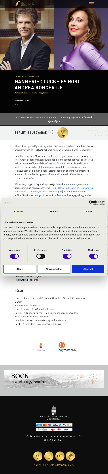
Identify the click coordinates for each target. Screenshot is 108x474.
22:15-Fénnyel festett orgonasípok (44, 191)
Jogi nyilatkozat (53, 440)
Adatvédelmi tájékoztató (65, 436)
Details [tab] (54, 211)
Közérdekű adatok (36, 436)
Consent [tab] (18, 211)
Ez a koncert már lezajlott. (30, 117)
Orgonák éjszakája (22, 100)
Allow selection (54, 269)
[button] (91, 4)
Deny (20, 269)
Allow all (88, 269)
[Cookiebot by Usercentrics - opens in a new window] (91, 202)
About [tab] (89, 211)
